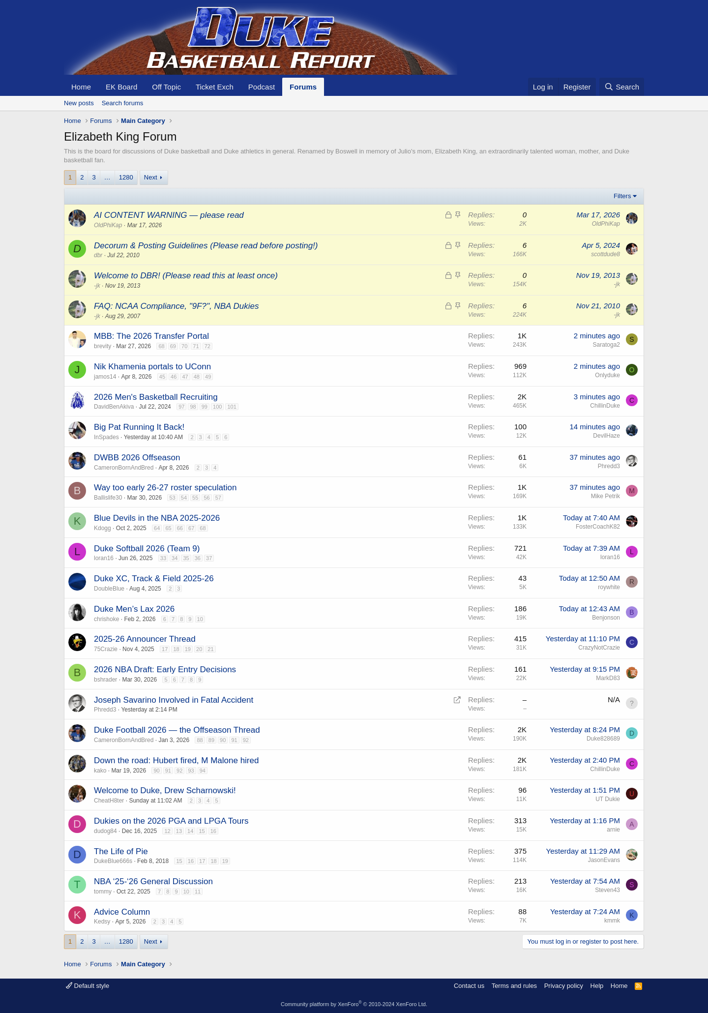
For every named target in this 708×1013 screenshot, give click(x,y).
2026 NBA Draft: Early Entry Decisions (165, 669)
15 (202, 831)
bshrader (105, 679)
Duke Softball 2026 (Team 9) (147, 548)
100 (217, 407)
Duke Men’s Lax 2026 (134, 609)
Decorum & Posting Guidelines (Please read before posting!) (206, 245)
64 (157, 528)
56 (206, 498)
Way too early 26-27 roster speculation (165, 487)
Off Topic (166, 87)
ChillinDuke (605, 405)
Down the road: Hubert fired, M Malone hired (176, 760)
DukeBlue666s (113, 861)
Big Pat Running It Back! (139, 427)
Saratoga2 (606, 344)
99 (204, 407)
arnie (613, 829)
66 (180, 528)
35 (186, 558)
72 (207, 346)
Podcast (261, 87)
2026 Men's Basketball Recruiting (156, 397)
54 (184, 498)
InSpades (106, 437)
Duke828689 (603, 738)
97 (181, 407)
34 (174, 558)
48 (197, 377)
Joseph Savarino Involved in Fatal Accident (173, 700)
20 (199, 649)
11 (198, 891)
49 (208, 377)
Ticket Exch (215, 87)
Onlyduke (607, 375)
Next (150, 177)
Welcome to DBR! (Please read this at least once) (186, 275)
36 (198, 558)
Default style (87, 985)
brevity (102, 346)
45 (162, 377)
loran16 (104, 558)
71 (196, 346)
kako (100, 770)
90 (223, 740)
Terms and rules (514, 985)
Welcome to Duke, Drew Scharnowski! (165, 790)
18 (176, 649)
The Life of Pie (121, 851)
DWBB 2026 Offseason (137, 457)
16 (213, 831)
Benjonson (606, 617)
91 (234, 740)
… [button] (107, 177)
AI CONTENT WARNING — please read (169, 215)
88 (200, 740)
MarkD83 (608, 678)
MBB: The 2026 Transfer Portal (151, 336)
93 (191, 771)
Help (597, 985)
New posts (79, 103)
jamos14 (105, 376)
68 (161, 346)
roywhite (609, 587)
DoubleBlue (109, 588)
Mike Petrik (605, 496)
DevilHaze (606, 435)
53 (172, 498)
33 (163, 558)
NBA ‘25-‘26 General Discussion (153, 881)
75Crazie (106, 649)
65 (168, 528)
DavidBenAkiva (114, 406)
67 (191, 528)
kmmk (612, 920)
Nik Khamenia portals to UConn (152, 366)
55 (195, 498)
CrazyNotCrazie (599, 647)
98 (193, 407)
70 (184, 346)
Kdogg (102, 528)
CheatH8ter (109, 800)
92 (246, 740)
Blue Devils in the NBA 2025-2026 (157, 518)
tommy (103, 891)
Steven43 (607, 890)
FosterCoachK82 (598, 526)
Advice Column (122, 912)
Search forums (123, 103)
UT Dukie (607, 799)
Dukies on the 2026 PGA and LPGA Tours (171, 821)
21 (210, 649)
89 (211, 740)
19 (188, 649)
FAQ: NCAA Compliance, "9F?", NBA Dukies (176, 306)
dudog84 (105, 831)
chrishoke (106, 619)
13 (179, 831)
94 (203, 771)
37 (209, 558)
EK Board (121, 87)
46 (174, 377)
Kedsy (102, 921)
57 (218, 498)
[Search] (621, 87)
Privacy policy (563, 985)
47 (185, 377)
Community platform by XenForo (354, 1004)
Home (81, 87)
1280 (126, 177)
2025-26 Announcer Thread (145, 639)
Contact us (469, 985)
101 (231, 407)
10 (200, 619)
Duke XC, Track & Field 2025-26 (154, 578)
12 (167, 831)
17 (165, 649)
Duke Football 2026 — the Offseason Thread (177, 730)
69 (173, 346)
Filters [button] (622, 196)
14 (190, 831)
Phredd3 (609, 466)
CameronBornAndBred (123, 467)
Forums (303, 87)
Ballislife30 (108, 497)
